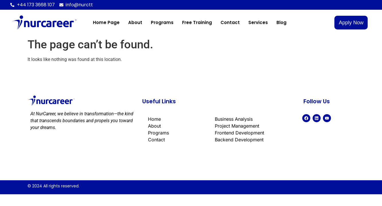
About (135, 22)
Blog (281, 22)
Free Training (197, 22)
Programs (162, 22)
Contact (230, 22)
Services (258, 22)
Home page (106, 22)
